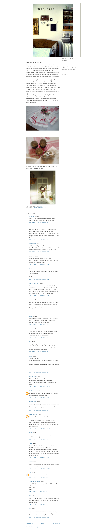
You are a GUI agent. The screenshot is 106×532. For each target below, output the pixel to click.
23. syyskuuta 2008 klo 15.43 (39, 410)
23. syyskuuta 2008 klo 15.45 (39, 428)
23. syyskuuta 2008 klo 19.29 (39, 468)
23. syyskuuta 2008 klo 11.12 (39, 264)
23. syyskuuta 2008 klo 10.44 (39, 223)
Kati (30, 508)
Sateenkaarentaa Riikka (34, 481)
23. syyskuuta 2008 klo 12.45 (39, 372)
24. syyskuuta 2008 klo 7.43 (39, 504)
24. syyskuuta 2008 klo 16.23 (39, 517)
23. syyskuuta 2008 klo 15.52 (39, 439)
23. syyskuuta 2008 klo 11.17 (39, 295)
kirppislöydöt (42, 207)
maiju (30, 341)
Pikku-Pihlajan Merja (34, 283)
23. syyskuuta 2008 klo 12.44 (39, 352)
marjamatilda (32, 376)
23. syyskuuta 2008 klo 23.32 (39, 477)
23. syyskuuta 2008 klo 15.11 (39, 397)
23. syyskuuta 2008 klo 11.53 (39, 337)
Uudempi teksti (29, 523)
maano (31, 227)
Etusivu (42, 523)
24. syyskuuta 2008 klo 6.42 (39, 491)
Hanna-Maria (32, 243)
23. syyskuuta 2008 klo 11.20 (39, 312)
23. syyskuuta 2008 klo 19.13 (39, 457)
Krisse (30, 356)
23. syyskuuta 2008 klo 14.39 (39, 386)
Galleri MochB (32, 401)
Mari (30, 268)
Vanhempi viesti (56, 523)
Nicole (31, 496)
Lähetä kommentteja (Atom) (35, 527)
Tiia (30, 472)
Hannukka (31, 216)
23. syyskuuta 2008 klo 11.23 (39, 324)
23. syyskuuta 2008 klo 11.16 (39, 279)
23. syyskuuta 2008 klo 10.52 (39, 239)
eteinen (35, 207)
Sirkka (30, 443)
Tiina (30, 461)
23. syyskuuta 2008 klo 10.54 (39, 252)
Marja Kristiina (33, 390)
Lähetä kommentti (30, 521)
